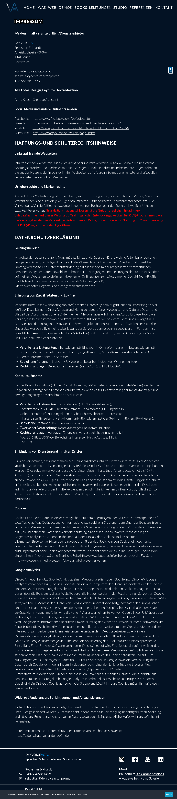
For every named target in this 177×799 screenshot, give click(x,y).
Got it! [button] (169, 794)
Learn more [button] (82, 794)
